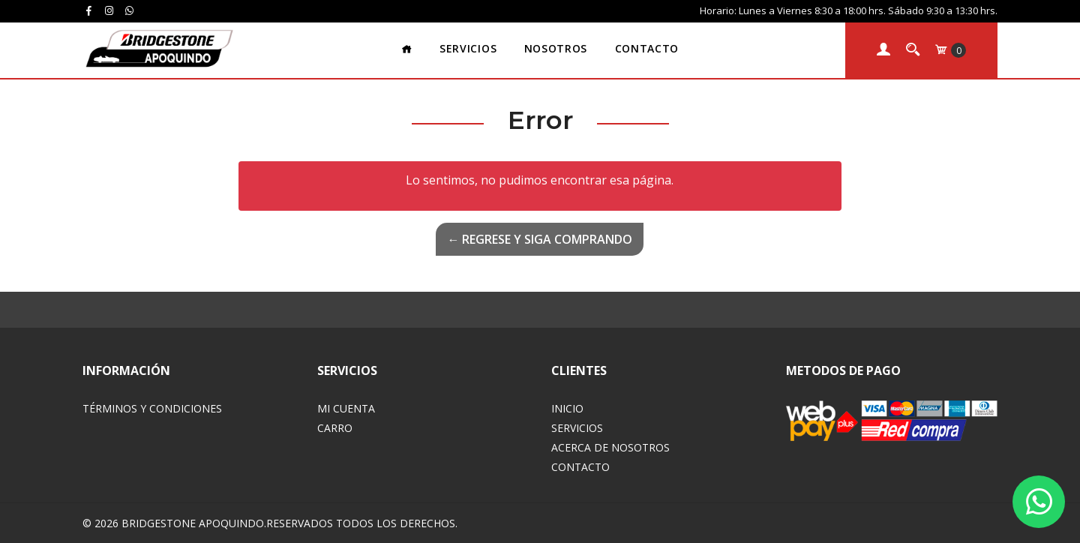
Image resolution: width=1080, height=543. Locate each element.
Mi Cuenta (346, 408)
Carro (334, 428)
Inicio (567, 408)
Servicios (468, 48)
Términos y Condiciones (152, 408)
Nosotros (555, 48)
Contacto (647, 48)
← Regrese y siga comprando (539, 239)
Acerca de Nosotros (610, 447)
